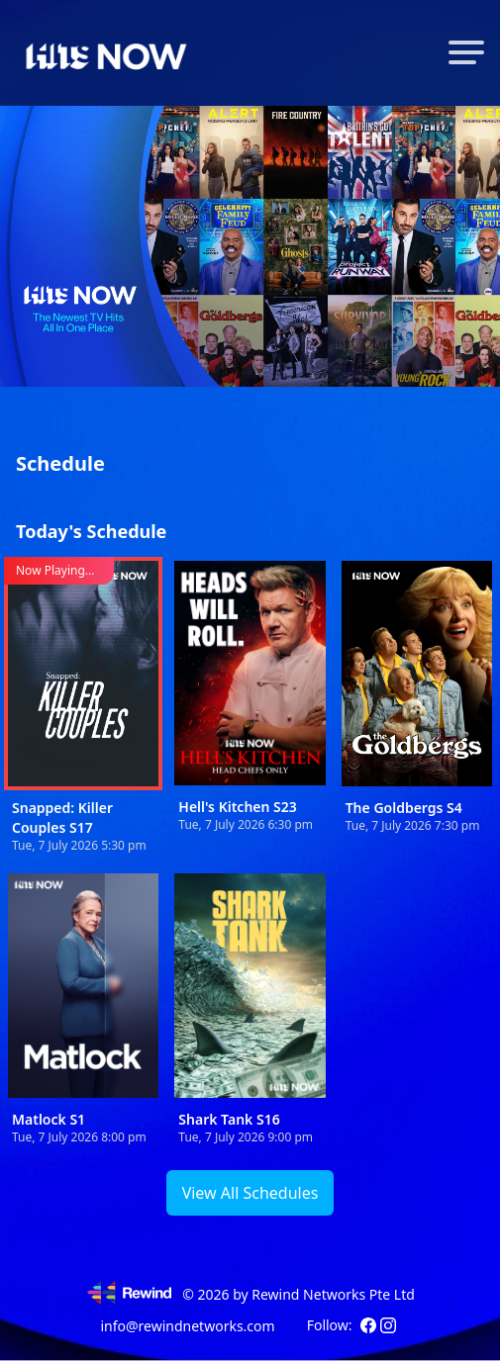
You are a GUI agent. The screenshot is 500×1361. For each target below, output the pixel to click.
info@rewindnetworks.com (187, 1325)
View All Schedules (250, 1193)
